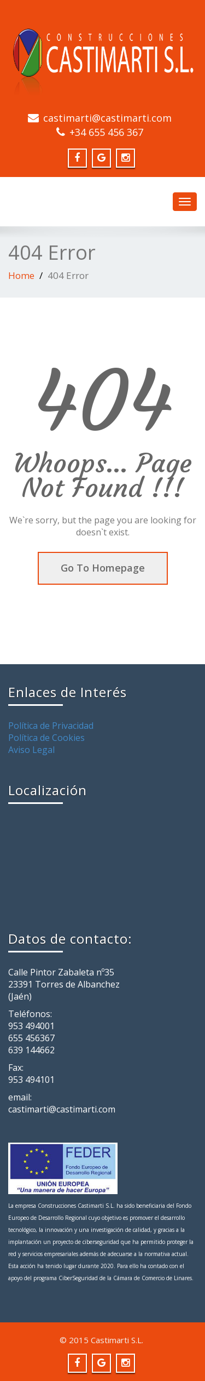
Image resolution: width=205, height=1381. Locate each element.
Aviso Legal (31, 750)
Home (21, 275)
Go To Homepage (103, 567)
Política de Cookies (46, 738)
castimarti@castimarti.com (107, 117)
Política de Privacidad (50, 726)
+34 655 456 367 (106, 132)
